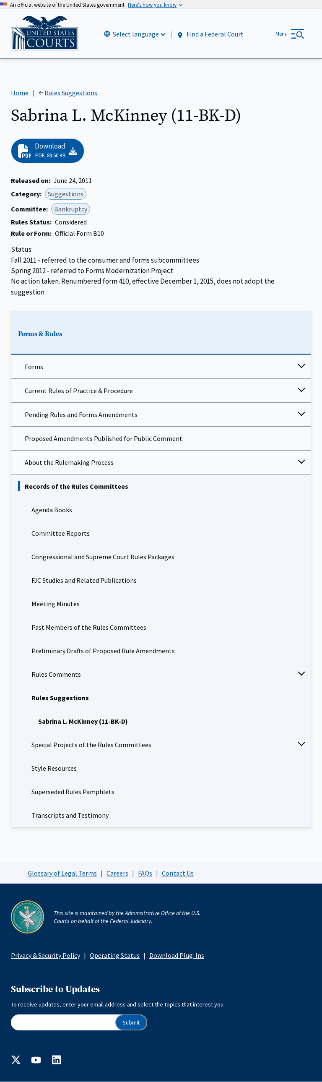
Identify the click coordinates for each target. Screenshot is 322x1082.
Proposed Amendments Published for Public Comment (103, 438)
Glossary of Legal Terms (62, 873)
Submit (131, 1022)
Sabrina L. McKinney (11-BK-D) (83, 721)
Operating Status (115, 955)
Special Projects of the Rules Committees (91, 744)
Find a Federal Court (210, 34)
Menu (281, 33)
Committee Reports (60, 533)
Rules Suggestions (60, 698)
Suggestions (65, 194)
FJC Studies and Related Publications (84, 580)
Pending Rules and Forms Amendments (81, 414)
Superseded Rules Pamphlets (72, 791)
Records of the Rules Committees (76, 486)
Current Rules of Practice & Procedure (79, 390)
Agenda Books (51, 510)
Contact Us (178, 873)
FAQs (145, 873)
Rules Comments (56, 674)
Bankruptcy (70, 209)
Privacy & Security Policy (45, 955)
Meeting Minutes (55, 604)
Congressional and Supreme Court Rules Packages (102, 557)
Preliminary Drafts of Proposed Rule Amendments (103, 651)
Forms (34, 366)
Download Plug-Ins (176, 955)
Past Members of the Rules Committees (88, 627)
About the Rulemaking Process (69, 462)
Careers (117, 873)
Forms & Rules (40, 334)
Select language (136, 34)
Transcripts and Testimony (70, 815)
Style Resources (54, 768)
